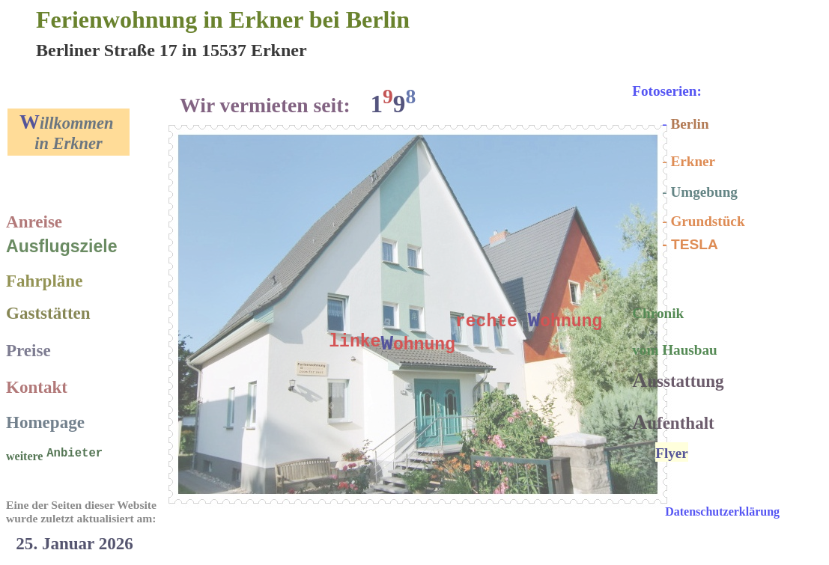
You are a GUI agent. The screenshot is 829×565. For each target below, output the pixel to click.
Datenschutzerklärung (722, 511)
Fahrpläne (44, 280)
